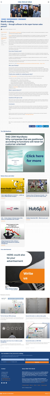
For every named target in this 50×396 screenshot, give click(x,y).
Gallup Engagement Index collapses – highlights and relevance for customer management (10, 242)
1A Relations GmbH (25, 385)
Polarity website (14, 76)
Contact (38, 385)
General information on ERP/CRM (33, 341)
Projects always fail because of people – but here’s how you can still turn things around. (36, 195)
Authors (35, 385)
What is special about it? (3, 41)
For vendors (4, 19)
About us (42, 382)
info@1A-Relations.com (6, 378)
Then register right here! (29, 114)
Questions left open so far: (4, 43)
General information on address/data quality (36, 316)
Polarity (10, 35)
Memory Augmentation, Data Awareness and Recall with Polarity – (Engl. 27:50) (31, 63)
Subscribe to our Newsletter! (8, 393)
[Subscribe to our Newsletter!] (1, 393)
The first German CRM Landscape (8, 316)
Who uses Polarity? (3, 36)
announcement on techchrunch (15, 32)
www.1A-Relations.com (6, 380)
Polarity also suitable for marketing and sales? (4, 39)
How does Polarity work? (3, 34)
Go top (46, 393)
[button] (1, 2)
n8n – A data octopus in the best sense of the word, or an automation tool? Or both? (12, 219)
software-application (22, 19)
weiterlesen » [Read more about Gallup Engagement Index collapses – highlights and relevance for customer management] (3, 245)
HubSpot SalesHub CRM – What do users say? (37, 218)
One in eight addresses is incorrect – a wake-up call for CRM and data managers (12, 195)
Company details (44, 385)
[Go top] (49, 393)
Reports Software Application (12, 19)
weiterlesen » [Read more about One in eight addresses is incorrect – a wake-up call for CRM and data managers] (3, 198)
